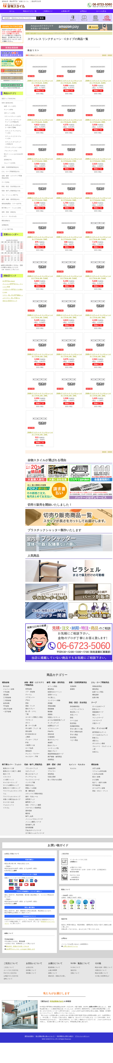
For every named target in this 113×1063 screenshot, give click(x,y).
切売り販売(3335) (7, 103)
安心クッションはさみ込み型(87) (13, 155)
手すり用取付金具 (76, 732)
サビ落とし (52, 697)
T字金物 (6, 706)
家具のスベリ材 (8, 768)
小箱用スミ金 (30, 745)
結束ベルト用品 (97, 692)
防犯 (71, 717)
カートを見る (101, 11)
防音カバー (96, 709)
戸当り (27, 700)
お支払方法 (29, 967)
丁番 (27, 714)
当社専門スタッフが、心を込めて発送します (20, 949)
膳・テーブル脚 (30, 725)
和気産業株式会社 (57, 1001)
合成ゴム (95, 752)
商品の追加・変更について (103, 967)
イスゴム (6, 808)
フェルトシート (8, 805)
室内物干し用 (30, 825)
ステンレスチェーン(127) (12, 116)
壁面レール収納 (30, 788)
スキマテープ (97, 720)
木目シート (74, 715)
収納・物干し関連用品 (33, 764)
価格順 (104, 55)
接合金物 (28, 731)
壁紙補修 (51, 709)
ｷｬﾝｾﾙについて (75, 967)
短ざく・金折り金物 (99, 782)
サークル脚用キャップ (11, 785)
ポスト (27, 723)
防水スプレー (52, 745)
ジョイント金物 (8, 689)
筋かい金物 (96, 777)
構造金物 (94, 764)
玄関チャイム (52, 695)
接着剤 (72, 689)
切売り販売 (33, 33)
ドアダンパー (30, 697)
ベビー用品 (74, 740)
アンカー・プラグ (31, 739)
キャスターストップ (10, 782)
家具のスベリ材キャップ (11, 788)
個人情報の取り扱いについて (45, 1036)
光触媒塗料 (52, 768)
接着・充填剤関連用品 (78, 682)
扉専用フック (30, 799)
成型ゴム (95, 741)
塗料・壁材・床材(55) (9, 212)
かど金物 (95, 780)
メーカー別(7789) (7, 229)
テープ (94, 702)
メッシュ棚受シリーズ (33, 822)
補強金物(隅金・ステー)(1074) (11, 203)
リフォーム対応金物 (99, 771)
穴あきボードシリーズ (33, 830)
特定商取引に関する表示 (65, 1036)
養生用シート (74, 712)
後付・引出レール (31, 796)
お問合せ (83, 11)
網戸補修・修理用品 (55, 756)
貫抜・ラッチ (30, 706)
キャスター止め (8, 802)
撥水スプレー (30, 709)
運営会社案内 (29, 1036)
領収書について (31, 973)
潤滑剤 (50, 714)
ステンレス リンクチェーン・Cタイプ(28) (13, 126)
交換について (75, 973)
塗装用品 (51, 774)
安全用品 (73, 737)
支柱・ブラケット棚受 (33, 805)
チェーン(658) (8, 109)
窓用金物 (28, 689)
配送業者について (54, 967)
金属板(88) (5, 225)
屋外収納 (28, 811)
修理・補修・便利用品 (55, 682)
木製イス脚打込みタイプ (11, 799)
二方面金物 (7, 700)
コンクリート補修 (54, 700)
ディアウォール (30, 777)
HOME (27, 33)
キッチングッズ (53, 723)
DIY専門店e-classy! (9, 281)
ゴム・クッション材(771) (10, 195)
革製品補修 (52, 706)
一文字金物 (7, 711)
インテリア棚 (30, 782)
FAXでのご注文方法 (10, 973)
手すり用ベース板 (76, 729)
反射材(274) (8, 159)
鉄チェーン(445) (9, 113)
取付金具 (6, 686)
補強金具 (28, 751)
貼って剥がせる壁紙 (55, 780)
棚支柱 (27, 813)
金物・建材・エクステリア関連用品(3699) (12, 177)
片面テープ (96, 723)
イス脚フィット (8, 780)
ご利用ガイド (48, 11)
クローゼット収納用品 (33, 808)
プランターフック (31, 768)
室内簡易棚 (29, 827)
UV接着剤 (51, 737)
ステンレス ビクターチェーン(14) (13, 137)
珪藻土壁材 (52, 777)
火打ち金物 (96, 768)
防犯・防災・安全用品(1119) (11, 186)
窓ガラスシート (53, 740)
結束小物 (95, 697)
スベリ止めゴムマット (100, 735)
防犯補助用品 (74, 706)
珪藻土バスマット (54, 717)
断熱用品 (51, 689)
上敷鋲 (27, 737)
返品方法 (73, 970)
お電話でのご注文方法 (11, 976)
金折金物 (6, 703)
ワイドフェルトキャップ (11, 796)
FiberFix (50, 731)
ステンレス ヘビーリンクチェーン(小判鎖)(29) (13, 121)
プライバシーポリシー (82, 1036)
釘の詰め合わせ (30, 734)
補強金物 (5, 682)
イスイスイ (7, 777)
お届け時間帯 (52, 970)
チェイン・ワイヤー (32, 754)
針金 (27, 742)
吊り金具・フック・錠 (33, 728)
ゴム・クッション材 (99, 728)
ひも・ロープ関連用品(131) (11, 171)
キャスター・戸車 (31, 756)
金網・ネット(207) (10, 106)
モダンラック (30, 771)
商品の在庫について (101, 973)
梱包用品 (95, 689)
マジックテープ (97, 717)
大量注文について (101, 970)
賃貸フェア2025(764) (8, 98)
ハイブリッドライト (77, 709)
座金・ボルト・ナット (100, 791)
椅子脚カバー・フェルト (12, 764)
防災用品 (73, 723)
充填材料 (73, 686)
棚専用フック (30, 802)
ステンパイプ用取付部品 (34, 794)
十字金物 (6, 692)
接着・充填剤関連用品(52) (10, 167)
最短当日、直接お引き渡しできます (17, 946)
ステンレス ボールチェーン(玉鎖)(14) (13, 143)
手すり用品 (74, 734)
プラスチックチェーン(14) (13, 147)
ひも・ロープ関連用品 (100, 682)
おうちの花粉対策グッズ (56, 720)
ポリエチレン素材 (98, 743)
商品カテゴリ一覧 (29, 11)
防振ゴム (95, 738)
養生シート (96, 715)
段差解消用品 (74, 726)
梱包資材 (95, 695)
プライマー (52, 771)
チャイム (28, 694)
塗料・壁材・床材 (54, 764)
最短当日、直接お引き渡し (57, 976)
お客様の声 (65, 11)
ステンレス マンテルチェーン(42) (13, 132)
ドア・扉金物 (30, 692)
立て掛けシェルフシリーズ (34, 833)
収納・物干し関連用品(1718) (11, 191)
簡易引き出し (30, 785)
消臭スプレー (52, 751)
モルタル (73, 768)
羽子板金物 (96, 785)
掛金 (27, 703)
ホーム (11, 11)
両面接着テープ (97, 712)
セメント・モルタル (77, 764)
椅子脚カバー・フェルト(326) (11, 208)
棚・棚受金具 (30, 791)
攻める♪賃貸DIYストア (10, 301)
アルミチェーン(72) (10, 151)
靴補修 (50, 711)
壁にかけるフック (31, 774)
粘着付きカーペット (55, 692)
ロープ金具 (29, 748)
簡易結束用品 (97, 686)
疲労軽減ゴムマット (99, 732)
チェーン (39, 33)
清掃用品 (51, 759)
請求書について (31, 970)
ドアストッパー (53, 728)
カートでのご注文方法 (11, 970)
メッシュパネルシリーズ (34, 819)
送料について (8, 979)
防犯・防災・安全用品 (78, 702)
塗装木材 (51, 734)
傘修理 (50, 742)
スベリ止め (74, 720)
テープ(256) (5, 182)
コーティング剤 (53, 748)
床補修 (50, 703)
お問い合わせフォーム (70, 946)
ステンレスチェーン (48, 33)
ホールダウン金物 (98, 788)
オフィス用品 (52, 686)
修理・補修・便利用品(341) (11, 199)
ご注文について (9, 967)
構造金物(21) (6, 220)
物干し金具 (29, 816)
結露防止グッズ (53, 726)
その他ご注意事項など (102, 976)
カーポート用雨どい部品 (34, 717)
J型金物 (6, 695)
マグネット (29, 720)
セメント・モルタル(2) (9, 216)
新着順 (110, 55)
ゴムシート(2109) (9, 163)
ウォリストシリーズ (32, 780)
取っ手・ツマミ (30, 711)
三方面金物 (7, 697)
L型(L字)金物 (7, 709)
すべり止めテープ (98, 706)
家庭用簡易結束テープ (55, 754)
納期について (52, 973)
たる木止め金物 (97, 774)
